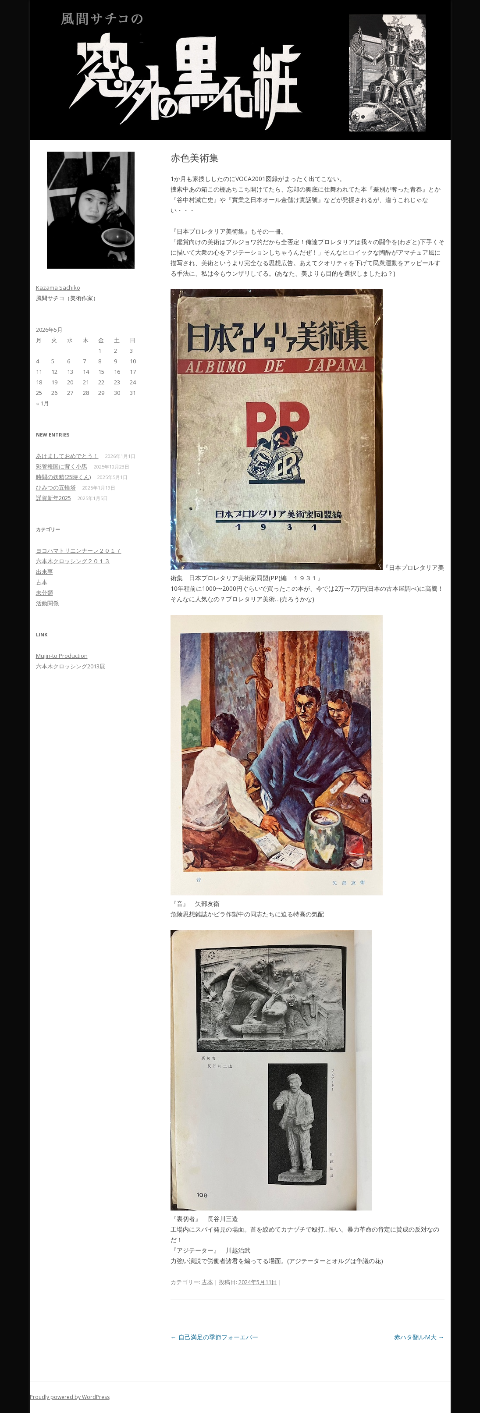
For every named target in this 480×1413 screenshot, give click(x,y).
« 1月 (42, 403)
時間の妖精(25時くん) (63, 477)
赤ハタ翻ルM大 (419, 1337)
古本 (207, 1282)
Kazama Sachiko (58, 287)
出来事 (44, 571)
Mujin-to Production (62, 656)
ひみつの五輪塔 (56, 487)
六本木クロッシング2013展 (70, 666)
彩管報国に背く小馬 (61, 466)
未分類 (44, 592)
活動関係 (47, 603)
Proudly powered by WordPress (70, 1397)
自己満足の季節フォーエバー (214, 1337)
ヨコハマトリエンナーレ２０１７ (78, 550)
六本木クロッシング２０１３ (73, 561)
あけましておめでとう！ (67, 456)
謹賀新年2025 (53, 498)
